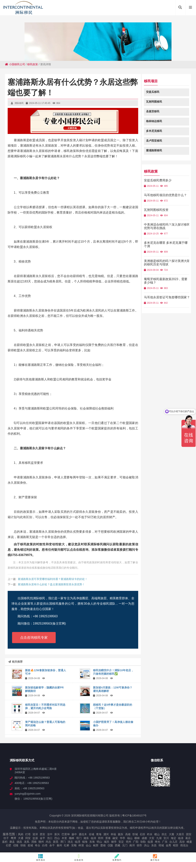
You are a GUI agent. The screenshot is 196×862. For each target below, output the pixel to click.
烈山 (57, 838)
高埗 (182, 841)
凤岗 (20, 834)
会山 (88, 845)
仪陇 (110, 845)
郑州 (100, 838)
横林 (137, 838)
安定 (121, 841)
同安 (28, 838)
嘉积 (4, 841)
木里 (64, 838)
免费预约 (117, 857)
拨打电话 (155, 857)
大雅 (171, 834)
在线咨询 (79, 857)
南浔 (132, 845)
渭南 (34, 841)
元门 (124, 845)
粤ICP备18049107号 (134, 815)
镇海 (84, 841)
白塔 (44, 845)
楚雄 (103, 845)
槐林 (71, 838)
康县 (12, 841)
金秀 (168, 845)
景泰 (108, 838)
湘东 (86, 838)
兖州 (128, 841)
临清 (180, 838)
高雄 (128, 834)
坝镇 (23, 845)
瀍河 (106, 834)
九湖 (159, 838)
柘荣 (95, 845)
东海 (92, 841)
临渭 (77, 841)
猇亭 (114, 841)
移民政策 (32, 64)
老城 (30, 845)
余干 (52, 845)
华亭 (122, 838)
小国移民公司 (15, 64)
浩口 (49, 838)
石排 (142, 834)
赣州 (41, 841)
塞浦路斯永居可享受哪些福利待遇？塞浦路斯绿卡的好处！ (52, 579)
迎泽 (35, 834)
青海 (98, 834)
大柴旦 (180, 834)
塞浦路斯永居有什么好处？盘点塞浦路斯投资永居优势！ (51, 584)
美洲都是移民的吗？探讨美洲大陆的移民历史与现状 (167, 262)
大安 (151, 838)
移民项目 (41, 857)
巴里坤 (66, 834)
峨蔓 (189, 841)
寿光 (157, 841)
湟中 (49, 834)
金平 (42, 838)
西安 (42, 834)
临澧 (150, 841)
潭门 (63, 841)
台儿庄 (173, 841)
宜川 (166, 838)
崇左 (164, 834)
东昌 (154, 845)
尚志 (48, 841)
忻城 (135, 834)
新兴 (57, 834)
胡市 (139, 845)
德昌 (19, 841)
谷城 (91, 834)
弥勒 (143, 841)
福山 (129, 838)
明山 (99, 841)
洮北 (70, 841)
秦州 (59, 845)
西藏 (117, 845)
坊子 (6, 838)
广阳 (135, 841)
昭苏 (175, 845)
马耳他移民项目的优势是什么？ (167, 195)
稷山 (157, 834)
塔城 (161, 845)
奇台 (37, 845)
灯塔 (28, 834)
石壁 (8, 845)
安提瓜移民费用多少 (160, 180)
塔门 (79, 838)
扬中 (74, 834)
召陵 (15, 845)
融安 (115, 838)
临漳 (93, 838)
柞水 (149, 834)
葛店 (188, 838)
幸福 (113, 834)
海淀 (173, 838)
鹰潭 (13, 838)
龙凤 (26, 841)
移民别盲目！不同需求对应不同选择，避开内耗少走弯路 (45, 706)
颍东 (120, 834)
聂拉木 (83, 834)
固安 (188, 834)
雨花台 (184, 845)
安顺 (74, 845)
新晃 (55, 841)
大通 (20, 838)
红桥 (66, 845)
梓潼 (81, 845)
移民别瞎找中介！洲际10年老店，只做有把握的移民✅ (113, 672)
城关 (106, 841)
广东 (164, 841)
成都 (144, 838)
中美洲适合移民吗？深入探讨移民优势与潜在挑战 (167, 226)
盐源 (35, 838)
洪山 (146, 845)
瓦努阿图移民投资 (158, 209)
